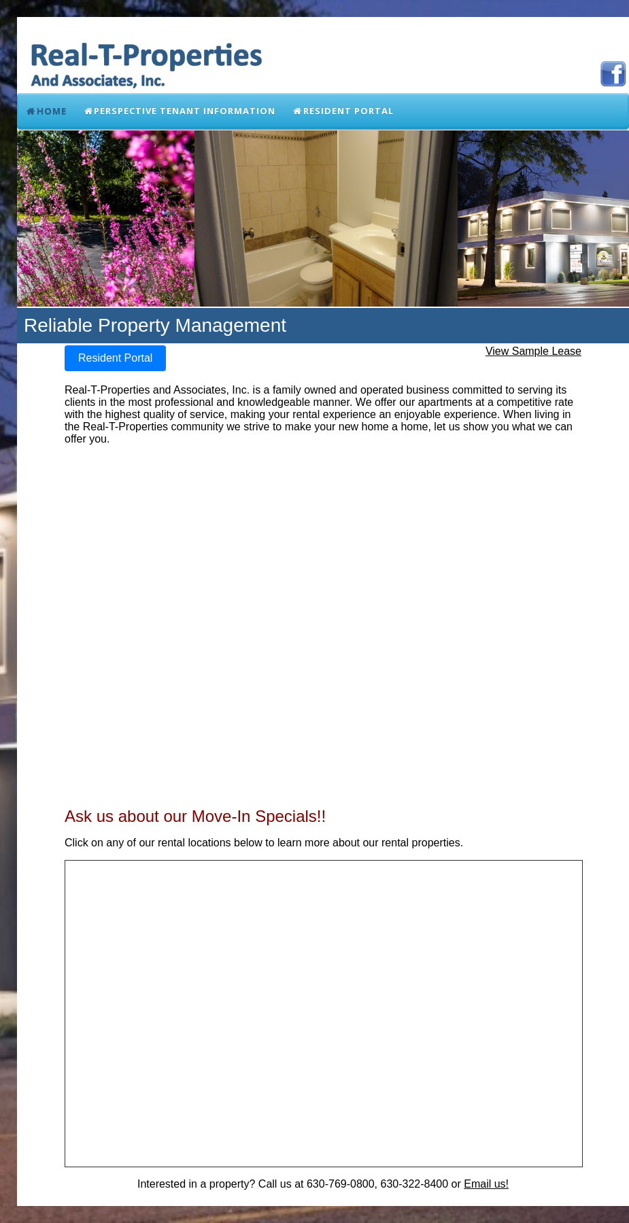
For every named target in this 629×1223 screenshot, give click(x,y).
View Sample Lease (533, 351)
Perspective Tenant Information (179, 111)
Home (46, 111)
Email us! (486, 1184)
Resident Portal (343, 111)
